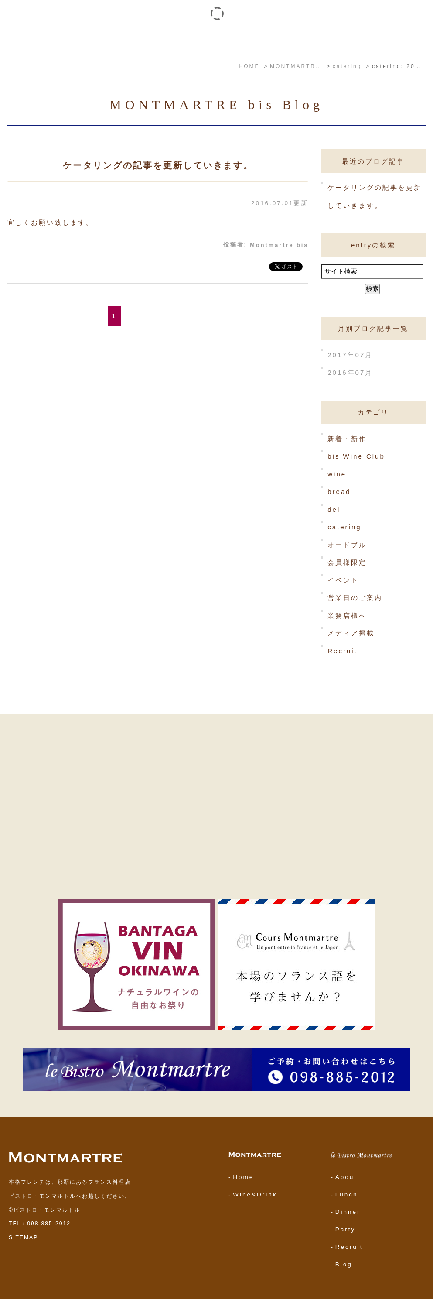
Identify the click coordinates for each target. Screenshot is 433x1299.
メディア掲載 (351, 633)
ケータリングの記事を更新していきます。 (158, 165)
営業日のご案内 (354, 597)
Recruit (342, 651)
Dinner (348, 1212)
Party (345, 1229)
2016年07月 (350, 372)
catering (344, 527)
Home (243, 1177)
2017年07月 (350, 354)
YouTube (293, 40)
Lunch (346, 1194)
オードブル (347, 544)
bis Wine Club (356, 456)
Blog (343, 1264)
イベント (198, 40)
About (346, 1177)
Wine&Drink (255, 1194)
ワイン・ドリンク (246, 40)
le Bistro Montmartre (146, 40)
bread (339, 491)
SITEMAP (23, 1237)
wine (336, 473)
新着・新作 (347, 438)
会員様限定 (347, 562)
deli (335, 509)
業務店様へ (347, 615)
